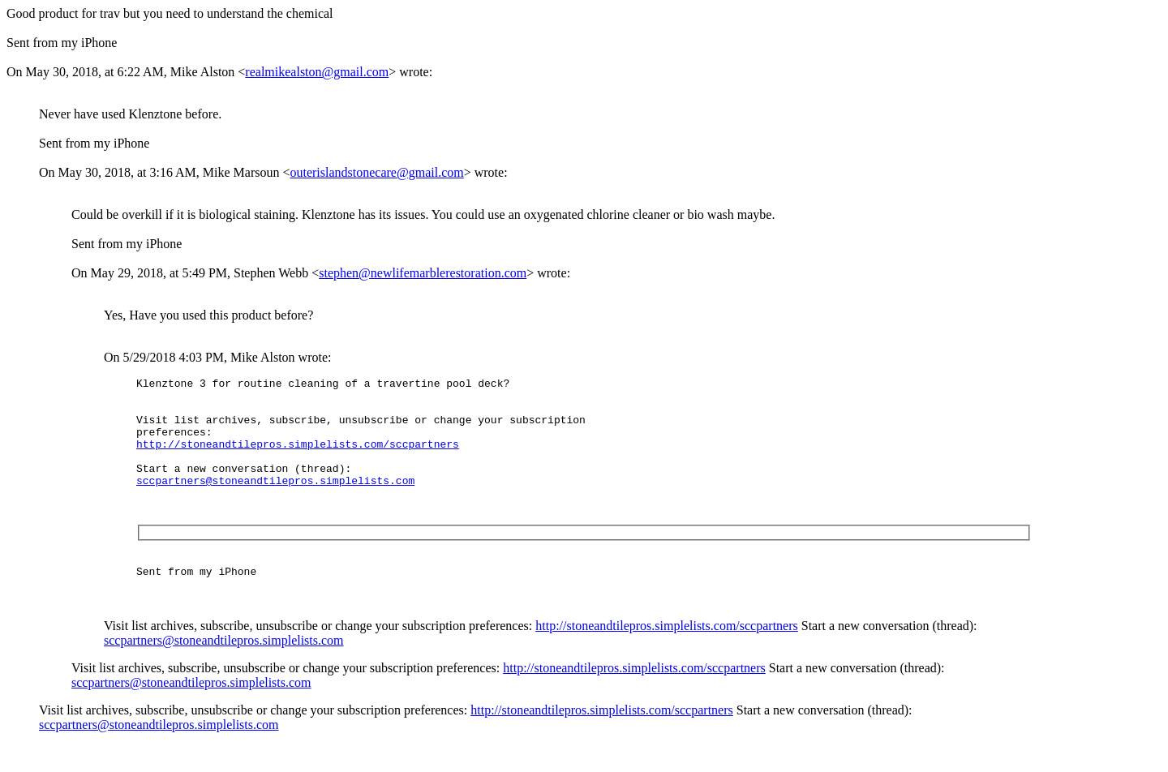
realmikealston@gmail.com (317, 72)
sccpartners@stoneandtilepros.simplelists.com (275, 502)
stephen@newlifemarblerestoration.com (422, 273)
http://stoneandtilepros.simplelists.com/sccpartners (297, 458)
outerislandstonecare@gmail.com (376, 172)
